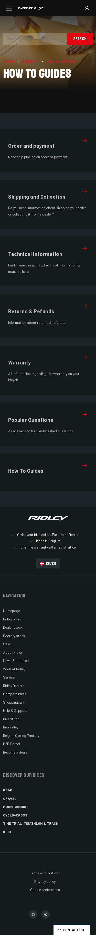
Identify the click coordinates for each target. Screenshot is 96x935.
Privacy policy (45, 881)
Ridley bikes (12, 619)
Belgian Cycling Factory (21, 735)
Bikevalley (10, 727)
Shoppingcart (14, 702)
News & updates (16, 660)
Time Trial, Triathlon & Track (30, 823)
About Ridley (13, 652)
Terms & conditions (45, 873)
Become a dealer (16, 752)
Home (9, 61)
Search (80, 38)
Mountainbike (15, 806)
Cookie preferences (45, 889)
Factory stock (14, 635)
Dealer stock (13, 627)
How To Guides (60, 61)
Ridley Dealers (13, 685)
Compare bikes (14, 694)
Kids (7, 832)
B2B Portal (11, 743)
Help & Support (15, 710)
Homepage (11, 610)
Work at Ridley (14, 669)
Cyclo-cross (15, 815)
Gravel (9, 798)
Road (7, 790)
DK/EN (48, 563)
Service (9, 677)
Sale (6, 644)
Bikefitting (11, 719)
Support (30, 61)
